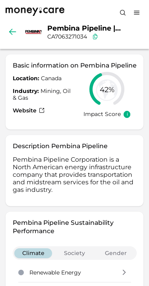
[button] (124, 272)
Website (29, 110)
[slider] (107, 89)
